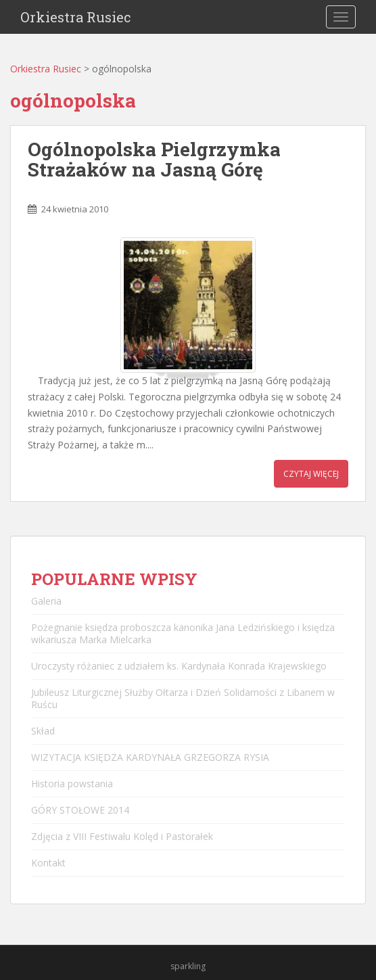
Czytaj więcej (311, 474)
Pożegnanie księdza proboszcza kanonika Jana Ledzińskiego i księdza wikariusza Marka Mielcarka (183, 633)
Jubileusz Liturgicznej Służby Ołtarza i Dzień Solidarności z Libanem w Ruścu (183, 698)
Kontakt (48, 862)
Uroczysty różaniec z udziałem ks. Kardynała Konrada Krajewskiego (179, 665)
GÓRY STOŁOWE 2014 (80, 809)
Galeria (46, 600)
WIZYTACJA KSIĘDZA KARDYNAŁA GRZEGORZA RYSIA (150, 757)
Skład (43, 730)
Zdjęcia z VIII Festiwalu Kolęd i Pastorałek (122, 836)
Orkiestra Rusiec (75, 17)
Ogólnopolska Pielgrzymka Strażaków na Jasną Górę (154, 160)
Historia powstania (72, 783)
